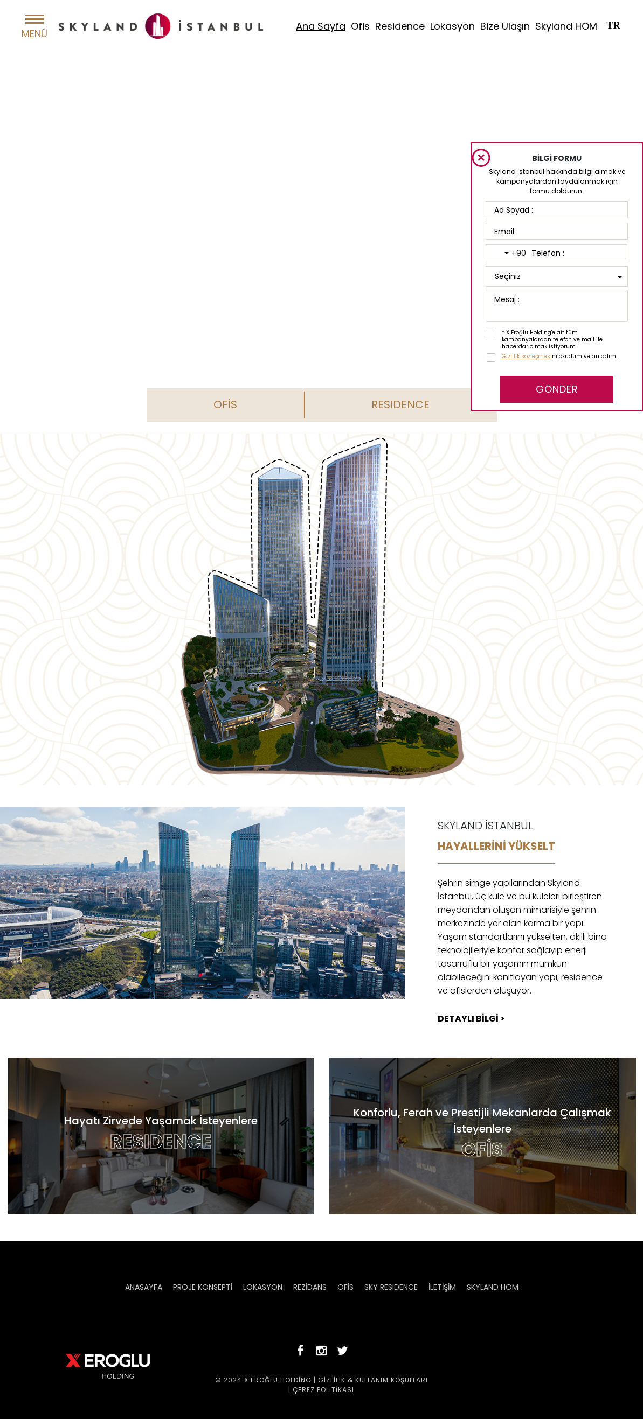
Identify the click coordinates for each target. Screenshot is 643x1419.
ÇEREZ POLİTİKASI (323, 1389)
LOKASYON (262, 1287)
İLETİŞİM (442, 1287)
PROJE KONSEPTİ (202, 1287)
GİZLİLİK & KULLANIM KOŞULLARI (373, 1380)
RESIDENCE (400, 404)
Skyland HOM (566, 26)
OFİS (225, 404)
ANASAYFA (143, 1287)
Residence (400, 26)
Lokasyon (452, 26)
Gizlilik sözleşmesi (527, 356)
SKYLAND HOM (492, 1287)
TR (613, 25)
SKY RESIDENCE (391, 1287)
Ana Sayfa (320, 26)
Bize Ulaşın (505, 26)
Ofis (360, 26)
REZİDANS (310, 1287)
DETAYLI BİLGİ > (471, 1018)
